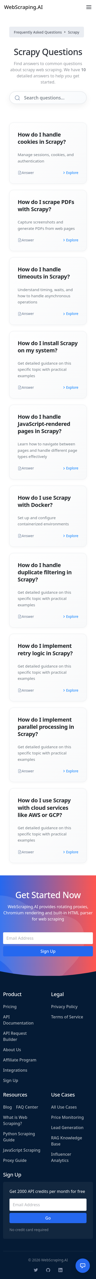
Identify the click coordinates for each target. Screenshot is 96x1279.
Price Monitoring (67, 1117)
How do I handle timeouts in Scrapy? (44, 272)
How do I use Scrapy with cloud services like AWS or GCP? (44, 807)
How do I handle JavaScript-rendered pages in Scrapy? (44, 424)
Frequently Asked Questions (38, 32)
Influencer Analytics (61, 1157)
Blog (7, 1107)
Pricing (10, 1006)
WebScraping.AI (23, 7)
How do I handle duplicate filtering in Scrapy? (45, 572)
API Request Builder (15, 1036)
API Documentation (18, 1020)
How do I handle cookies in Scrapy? (42, 138)
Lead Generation (67, 1127)
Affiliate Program (19, 1060)
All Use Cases (64, 1107)
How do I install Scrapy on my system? (48, 346)
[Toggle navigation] (89, 7)
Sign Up (10, 1080)
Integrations (15, 1070)
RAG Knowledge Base (66, 1141)
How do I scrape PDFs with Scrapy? (46, 205)
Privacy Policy (64, 1006)
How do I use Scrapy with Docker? (44, 501)
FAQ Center (27, 1107)
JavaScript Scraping (21, 1150)
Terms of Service (67, 1017)
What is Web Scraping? (15, 1120)
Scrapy (73, 32)
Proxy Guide (15, 1160)
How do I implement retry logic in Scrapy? (45, 649)
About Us (12, 1049)
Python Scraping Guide (19, 1137)
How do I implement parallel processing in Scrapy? (46, 727)
